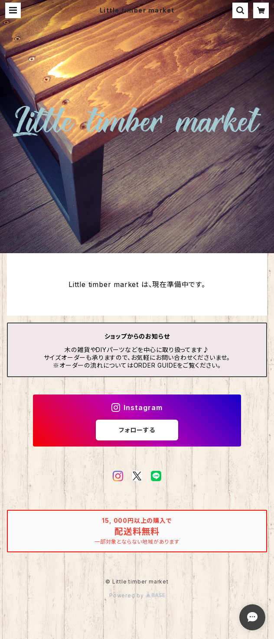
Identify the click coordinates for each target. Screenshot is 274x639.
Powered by (137, 595)
